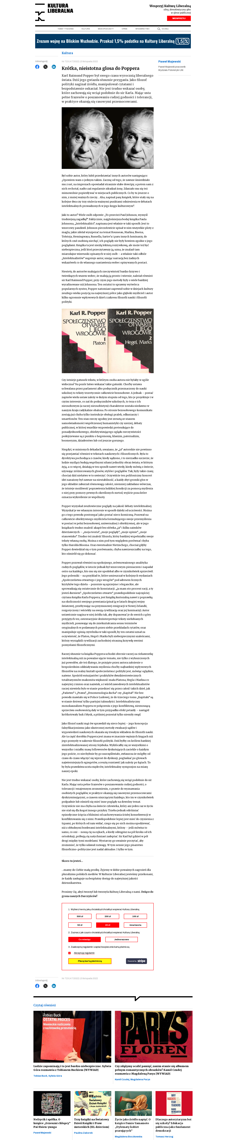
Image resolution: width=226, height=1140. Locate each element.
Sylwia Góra (55, 1076)
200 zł (108, 916)
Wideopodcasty (106, 29)
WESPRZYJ (178, 18)
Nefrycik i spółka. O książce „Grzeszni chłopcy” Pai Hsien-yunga (51, 1123)
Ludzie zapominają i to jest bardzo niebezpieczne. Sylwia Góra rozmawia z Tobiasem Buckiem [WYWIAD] (71, 1068)
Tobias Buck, (40, 1076)
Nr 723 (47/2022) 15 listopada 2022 (80, 61)
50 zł (79, 925)
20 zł (107, 925)
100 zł (135, 916)
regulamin (90, 953)
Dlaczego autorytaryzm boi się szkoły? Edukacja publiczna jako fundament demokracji (173, 1125)
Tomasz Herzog (164, 1137)
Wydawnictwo (142, 29)
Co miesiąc (85, 939)
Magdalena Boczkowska (128, 1137)
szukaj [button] (165, 29)
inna (135, 925)
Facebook (37, 67)
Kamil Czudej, (122, 1080)
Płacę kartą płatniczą (90, 961)
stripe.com (136, 961)
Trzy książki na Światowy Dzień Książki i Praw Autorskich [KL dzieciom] (91, 1123)
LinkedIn (54, 67)
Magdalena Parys (140, 1080)
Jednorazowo (121, 939)
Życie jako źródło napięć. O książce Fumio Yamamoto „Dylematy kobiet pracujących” (133, 1125)
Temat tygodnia (66, 29)
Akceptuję (84, 953)
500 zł (80, 916)
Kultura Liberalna (54, 12)
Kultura (86, 29)
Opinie (124, 29)
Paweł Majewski (42, 1133)
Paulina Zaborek (83, 1133)
